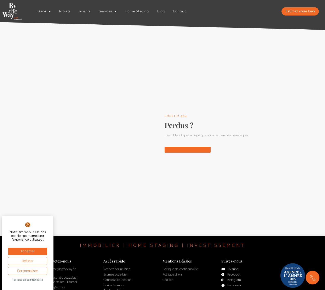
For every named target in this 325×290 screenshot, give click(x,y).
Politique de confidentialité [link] (27, 279)
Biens (44, 11)
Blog (161, 11)
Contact (179, 11)
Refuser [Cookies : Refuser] (28, 261)
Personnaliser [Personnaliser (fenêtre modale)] (27, 271)
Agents (85, 11)
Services (107, 11)
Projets (64, 11)
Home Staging (137, 11)
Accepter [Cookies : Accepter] (28, 251)
